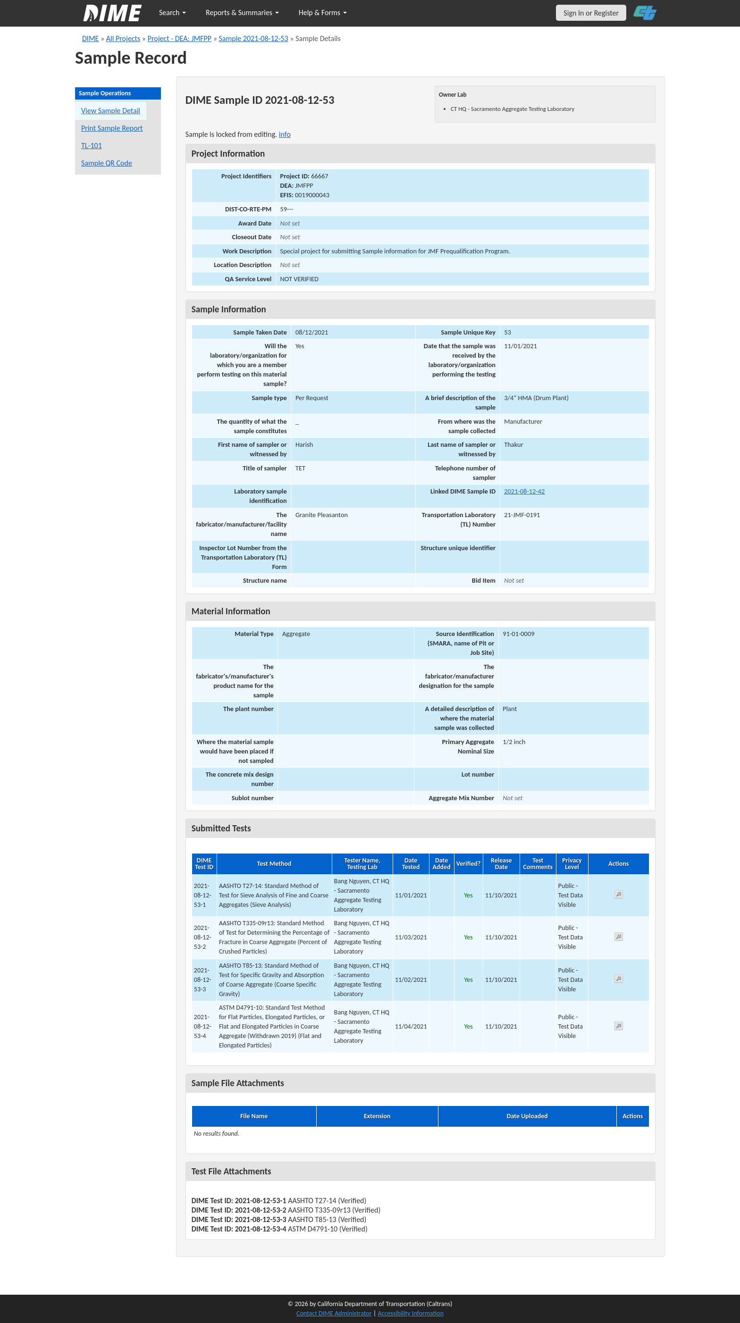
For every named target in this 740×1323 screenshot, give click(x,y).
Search (172, 12)
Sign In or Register (591, 12)
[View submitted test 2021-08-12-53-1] (618, 896)
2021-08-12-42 (524, 491)
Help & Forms (323, 12)
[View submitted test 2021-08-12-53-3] (618, 980)
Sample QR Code (106, 163)
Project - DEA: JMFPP (179, 38)
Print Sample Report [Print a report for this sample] (112, 128)
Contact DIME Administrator (334, 1313)
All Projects (123, 38)
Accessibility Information (411, 1313)
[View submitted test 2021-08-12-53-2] (618, 938)
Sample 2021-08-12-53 (253, 38)
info (285, 134)
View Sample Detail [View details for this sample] (110, 110)
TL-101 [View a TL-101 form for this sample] (91, 145)
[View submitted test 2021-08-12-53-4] (618, 1027)
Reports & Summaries (242, 12)
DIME (90, 38)
